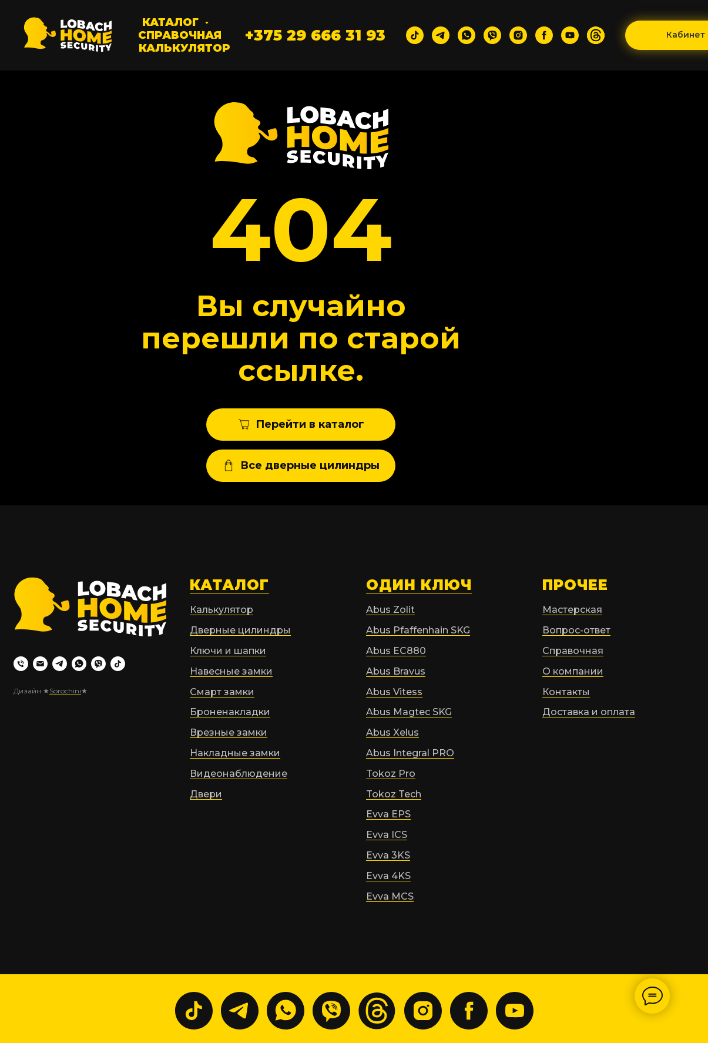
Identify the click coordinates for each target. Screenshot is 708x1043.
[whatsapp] (466, 35)
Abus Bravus (395, 671)
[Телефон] (21, 663)
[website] (596, 35)
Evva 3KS (388, 855)
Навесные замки (231, 671)
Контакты (566, 691)
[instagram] (518, 35)
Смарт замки (222, 691)
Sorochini (65, 690)
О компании (572, 671)
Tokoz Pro (390, 773)
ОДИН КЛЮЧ (419, 584)
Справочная (180, 35)
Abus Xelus (392, 732)
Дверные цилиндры (240, 630)
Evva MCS (390, 896)
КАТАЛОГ (229, 584)
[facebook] (544, 35)
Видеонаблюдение (238, 773)
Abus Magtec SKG (409, 711)
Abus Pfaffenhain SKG (418, 630)
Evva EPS (388, 814)
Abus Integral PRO (410, 753)
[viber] (492, 35)
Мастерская (572, 609)
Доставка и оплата (588, 711)
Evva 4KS (388, 875)
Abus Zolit (390, 609)
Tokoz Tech (393, 794)
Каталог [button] (172, 22)
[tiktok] (415, 35)
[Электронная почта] (40, 663)
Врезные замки (228, 732)
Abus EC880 (396, 650)
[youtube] (570, 35)
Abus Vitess (394, 691)
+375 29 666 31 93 (315, 35)
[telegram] (440, 35)
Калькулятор (184, 48)
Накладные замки (235, 753)
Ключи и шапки (228, 650)
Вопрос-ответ (576, 630)
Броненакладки (230, 711)
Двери (206, 794)
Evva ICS (386, 834)
